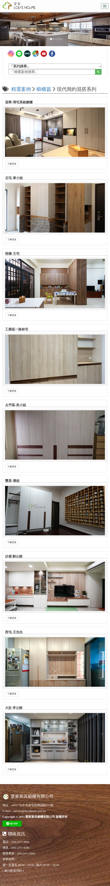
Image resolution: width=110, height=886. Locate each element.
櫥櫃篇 (43, 89)
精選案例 (21, 89)
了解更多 (11, 164)
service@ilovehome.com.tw (30, 811)
